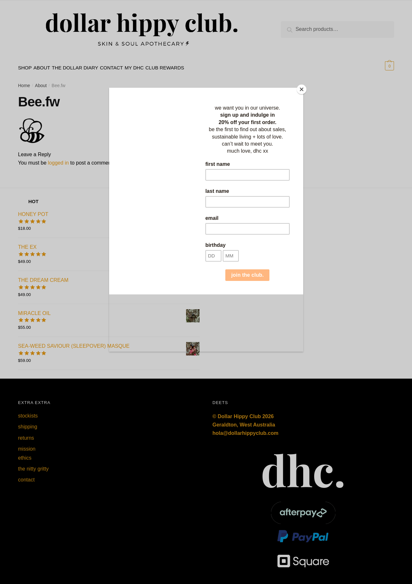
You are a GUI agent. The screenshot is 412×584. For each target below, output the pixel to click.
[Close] (301, 89)
